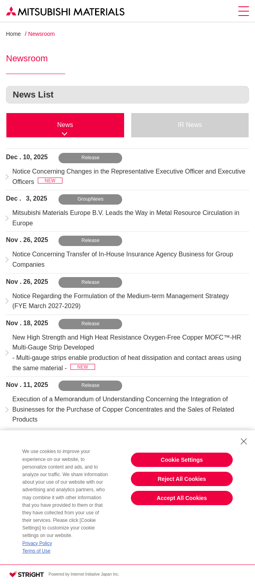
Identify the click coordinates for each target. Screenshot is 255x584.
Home (13, 34)
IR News (190, 124)
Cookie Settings (182, 460)
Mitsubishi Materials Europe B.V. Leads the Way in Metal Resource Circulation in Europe (125, 218)
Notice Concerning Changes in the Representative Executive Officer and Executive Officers (128, 176)
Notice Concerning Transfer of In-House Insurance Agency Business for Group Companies (122, 259)
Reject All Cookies (182, 479)
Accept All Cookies (182, 498)
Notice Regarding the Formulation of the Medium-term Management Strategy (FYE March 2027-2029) (120, 301)
